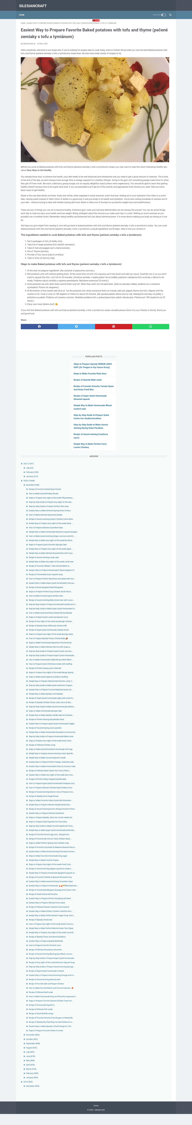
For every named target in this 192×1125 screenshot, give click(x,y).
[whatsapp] (109, 328)
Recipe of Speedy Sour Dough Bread (154, 667)
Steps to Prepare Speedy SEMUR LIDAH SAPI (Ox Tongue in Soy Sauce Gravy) (151, 33)
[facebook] (33, 328)
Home (23, 10)
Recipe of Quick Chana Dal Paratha (153, 827)
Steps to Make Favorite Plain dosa (149, 43)
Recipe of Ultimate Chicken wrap (152, 584)
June (141, 1065)
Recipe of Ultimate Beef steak (151, 984)
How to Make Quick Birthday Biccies (154, 165)
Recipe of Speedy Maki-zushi (147, 49)
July (140, 137)
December (143, 154)
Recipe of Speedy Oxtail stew (151, 867)
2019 (138, 1091)
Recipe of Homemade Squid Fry (152, 1003)
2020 (139, 150)
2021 (139, 133)
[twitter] (58, 328)
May (141, 1070)
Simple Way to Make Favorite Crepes (154, 773)
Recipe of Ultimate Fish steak (151, 1007)
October (142, 1048)
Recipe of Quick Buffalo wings (151, 1011)
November (143, 1044)
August (142, 1057)
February (143, 141)
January (142, 145)
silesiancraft (34, 3)
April (141, 1074)
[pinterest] (83, 328)
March (142, 1078)
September (143, 1053)
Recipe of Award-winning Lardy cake (154, 270)
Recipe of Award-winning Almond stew (155, 965)
